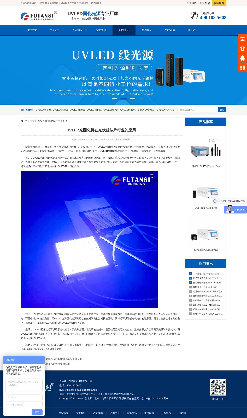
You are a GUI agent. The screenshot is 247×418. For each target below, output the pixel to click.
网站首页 (32, 30)
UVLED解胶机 (128, 109)
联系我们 (205, 3)
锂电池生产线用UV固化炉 (203, 287)
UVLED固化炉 (111, 109)
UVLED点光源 (43, 109)
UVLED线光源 (60, 109)
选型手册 (101, 30)
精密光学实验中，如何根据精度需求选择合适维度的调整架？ (206, 309)
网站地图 (219, 3)
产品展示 (78, 30)
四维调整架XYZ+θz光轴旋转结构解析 (206, 305)
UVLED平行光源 (165, 109)
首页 (40, 120)
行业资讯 (62, 120)
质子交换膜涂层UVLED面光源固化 (206, 278)
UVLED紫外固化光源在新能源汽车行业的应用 (57, 359)
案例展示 (147, 30)
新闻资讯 (124, 30)
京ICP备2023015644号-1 (155, 398)
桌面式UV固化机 (146, 109)
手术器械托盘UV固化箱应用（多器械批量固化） (206, 273)
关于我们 (191, 3)
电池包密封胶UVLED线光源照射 (206, 291)
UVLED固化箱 (94, 109)
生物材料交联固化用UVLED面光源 (206, 313)
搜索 (222, 109)
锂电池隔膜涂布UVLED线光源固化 (206, 296)
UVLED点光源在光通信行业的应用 (51, 363)
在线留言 (169, 30)
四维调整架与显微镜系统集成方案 (206, 300)
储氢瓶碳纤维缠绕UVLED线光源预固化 (206, 282)
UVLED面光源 (77, 109)
